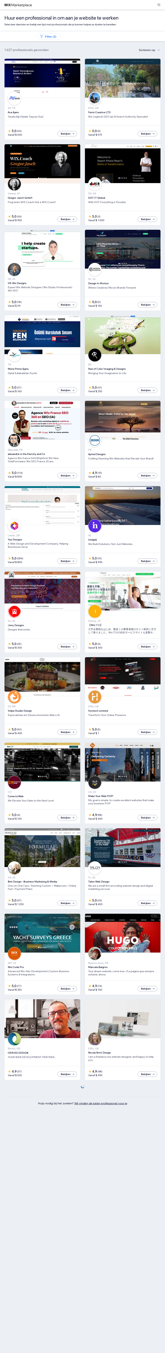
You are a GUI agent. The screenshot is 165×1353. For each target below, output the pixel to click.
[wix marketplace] (18, 5)
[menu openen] (159, 5)
